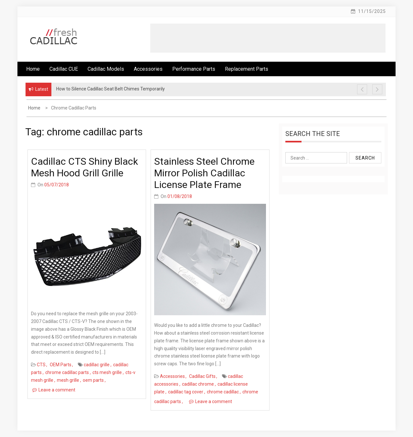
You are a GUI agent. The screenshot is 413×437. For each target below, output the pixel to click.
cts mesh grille (107, 372)
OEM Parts (60, 364)
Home (33, 69)
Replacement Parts (246, 69)
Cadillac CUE (63, 69)
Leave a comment (56, 389)
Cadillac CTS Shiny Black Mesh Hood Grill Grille (84, 167)
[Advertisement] (268, 38)
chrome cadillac (223, 391)
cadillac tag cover (185, 391)
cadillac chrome (198, 384)
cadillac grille (97, 364)
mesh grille (68, 380)
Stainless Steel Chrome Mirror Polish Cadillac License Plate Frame (204, 173)
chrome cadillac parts (67, 372)
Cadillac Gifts (202, 376)
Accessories (148, 69)
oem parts (93, 380)
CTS (41, 364)
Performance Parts (193, 69)
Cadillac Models (106, 69)
